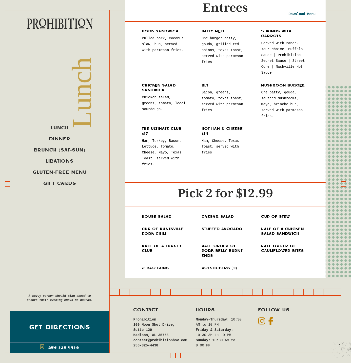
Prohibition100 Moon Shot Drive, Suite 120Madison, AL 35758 (154, 327)
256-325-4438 (145, 345)
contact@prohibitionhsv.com (157, 340)
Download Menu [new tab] (302, 14)
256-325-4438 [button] (59, 346)
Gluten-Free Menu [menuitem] (60, 172)
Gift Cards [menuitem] (59, 183)
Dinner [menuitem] (60, 139)
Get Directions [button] (59, 327)
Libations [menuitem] (60, 161)
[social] (261, 321)
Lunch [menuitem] (60, 128)
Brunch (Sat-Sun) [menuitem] (60, 150)
